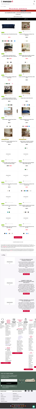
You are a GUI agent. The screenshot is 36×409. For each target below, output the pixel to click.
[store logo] (18, 1)
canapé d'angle (5, 246)
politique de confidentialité (10, 385)
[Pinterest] (32, 391)
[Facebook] (25, 391)
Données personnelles (16, 398)
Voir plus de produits (18, 237)
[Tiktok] (34, 391)
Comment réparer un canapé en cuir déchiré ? (26, 301)
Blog (1, 393)
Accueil (2, 6)
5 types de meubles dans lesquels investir (26, 260)
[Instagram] (28, 391)
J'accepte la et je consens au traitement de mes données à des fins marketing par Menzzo (9, 386)
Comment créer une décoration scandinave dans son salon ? (26, 281)
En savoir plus (28, 369)
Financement (2, 398)
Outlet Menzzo (15, 393)
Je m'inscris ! (9, 383)
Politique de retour (3, 396)
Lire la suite (26, 293)
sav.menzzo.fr (9, 323)
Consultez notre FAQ (8, 350)
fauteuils (11, 250)
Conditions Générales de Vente (17, 396)
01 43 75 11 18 (20, 322)
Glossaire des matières (4, 401)
